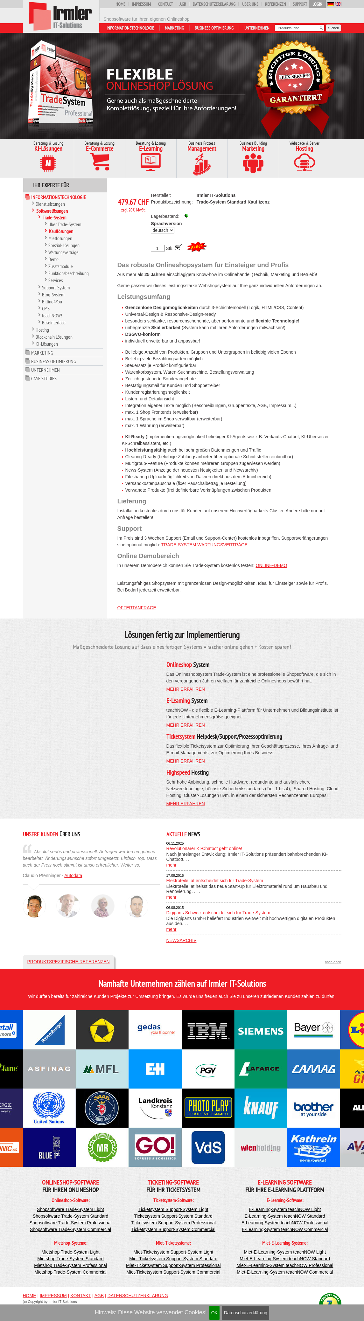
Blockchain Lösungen (54, 337)
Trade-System (54, 217)
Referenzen (275, 4)
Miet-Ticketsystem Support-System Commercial (173, 1272)
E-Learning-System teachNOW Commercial (285, 1229)
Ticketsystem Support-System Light (173, 1209)
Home (120, 4)
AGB (182, 4)
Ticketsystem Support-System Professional (173, 1222)
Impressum (141, 4)
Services (55, 280)
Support (300, 4)
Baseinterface (54, 322)
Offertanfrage (136, 607)
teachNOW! (52, 315)
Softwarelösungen (52, 211)
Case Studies (44, 378)
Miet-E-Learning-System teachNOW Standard (285, 1258)
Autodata (73, 875)
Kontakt (165, 4)
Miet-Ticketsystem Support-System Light (173, 1252)
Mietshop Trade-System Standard (70, 1258)
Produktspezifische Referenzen (68, 961)
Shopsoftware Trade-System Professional (71, 1222)
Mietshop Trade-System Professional (70, 1265)
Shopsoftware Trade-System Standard (70, 1216)
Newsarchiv (181, 940)
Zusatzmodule (60, 266)
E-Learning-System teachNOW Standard (285, 1216)
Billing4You (52, 301)
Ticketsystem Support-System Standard (173, 1216)
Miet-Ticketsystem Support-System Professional (173, 1265)
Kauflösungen (61, 231)
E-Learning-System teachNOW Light (285, 1209)
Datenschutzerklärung (245, 1312)
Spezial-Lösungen (64, 245)
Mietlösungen (60, 238)
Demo (53, 259)
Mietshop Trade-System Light (70, 1252)
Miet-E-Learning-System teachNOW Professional (284, 1265)
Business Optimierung (214, 28)
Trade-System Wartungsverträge (204, 544)
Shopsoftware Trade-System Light (70, 1209)
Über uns (250, 4)
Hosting (42, 330)
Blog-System (53, 294)
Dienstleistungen (50, 204)
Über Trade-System (64, 224)
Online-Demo (271, 565)
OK (214, 1312)
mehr (171, 865)
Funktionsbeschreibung (68, 273)
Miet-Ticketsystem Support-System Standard (173, 1258)
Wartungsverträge (63, 252)
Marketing (174, 28)
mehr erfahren (185, 689)
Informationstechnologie (130, 28)
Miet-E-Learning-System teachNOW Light (285, 1252)
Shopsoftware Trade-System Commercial (70, 1229)
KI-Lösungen (47, 344)
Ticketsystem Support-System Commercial (173, 1229)
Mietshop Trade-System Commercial (70, 1272)
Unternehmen (257, 28)
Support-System (56, 287)
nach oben (333, 962)
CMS (46, 308)
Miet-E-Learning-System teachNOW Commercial (285, 1272)
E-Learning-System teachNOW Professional (285, 1222)
